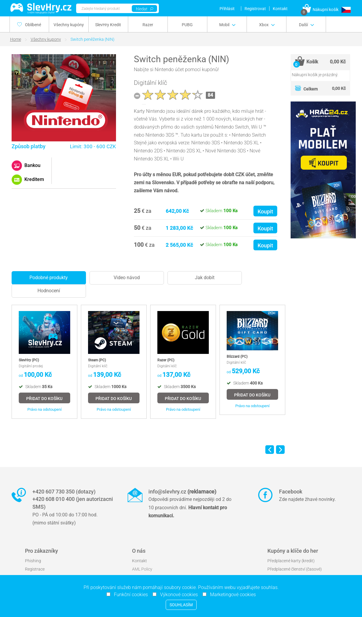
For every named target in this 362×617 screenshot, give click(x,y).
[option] (44, 362)
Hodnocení (48, 290)
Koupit (265, 211)
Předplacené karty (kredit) (291, 560)
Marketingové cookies (231, 594)
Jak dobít (204, 277)
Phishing (33, 560)
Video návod (127, 277)
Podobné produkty (48, 277)
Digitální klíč (150, 82)
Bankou (31, 165)
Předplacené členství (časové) (294, 569)
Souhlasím (181, 604)
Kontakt (280, 8)
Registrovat (255, 8)
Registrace (35, 569)
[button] (345, 10)
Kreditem (33, 179)
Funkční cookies (129, 594)
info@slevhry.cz (182, 491)
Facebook (290, 491)
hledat (144, 9)
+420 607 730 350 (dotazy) (63, 491)
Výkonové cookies (177, 594)
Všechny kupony (46, 39)
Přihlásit (227, 8)
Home (15, 39)
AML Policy (142, 569)
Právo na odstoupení (44, 409)
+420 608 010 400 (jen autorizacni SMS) (72, 503)
